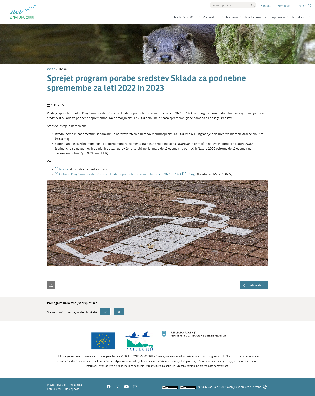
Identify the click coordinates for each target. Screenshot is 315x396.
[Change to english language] (304, 6)
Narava (232, 17)
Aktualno (211, 17)
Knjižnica (277, 17)
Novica (64, 169)
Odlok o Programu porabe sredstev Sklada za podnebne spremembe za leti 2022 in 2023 (120, 174)
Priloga (192, 174)
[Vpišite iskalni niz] (230, 5)
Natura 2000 (185, 17)
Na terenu (253, 17)
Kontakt (299, 17)
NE (119, 312)
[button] (253, 5)
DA (105, 312)
